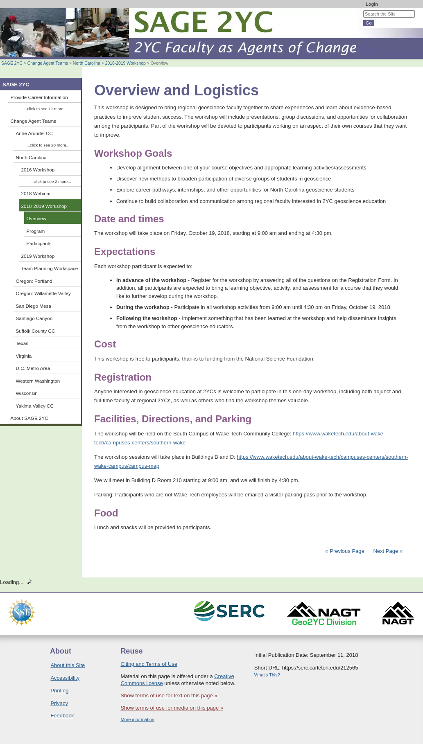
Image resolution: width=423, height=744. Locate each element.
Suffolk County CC (35, 331)
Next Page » (387, 551)
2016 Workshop (38, 169)
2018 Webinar (36, 193)
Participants (39, 243)
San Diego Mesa (33, 306)
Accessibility (64, 678)
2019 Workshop (38, 256)
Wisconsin (27, 393)
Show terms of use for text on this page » (168, 695)
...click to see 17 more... (45, 108)
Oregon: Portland (34, 281)
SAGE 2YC (12, 63)
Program (36, 231)
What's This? (267, 674)
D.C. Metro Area (33, 368)
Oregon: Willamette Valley (43, 293)
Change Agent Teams (47, 63)
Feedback (62, 715)
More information (137, 719)
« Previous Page (344, 551)
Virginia (24, 355)
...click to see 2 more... (50, 181)
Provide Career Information (39, 97)
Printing (59, 691)
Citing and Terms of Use (148, 664)
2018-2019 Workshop (125, 63)
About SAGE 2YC (29, 418)
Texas (22, 343)
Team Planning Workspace (49, 268)
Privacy (59, 703)
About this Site (67, 665)
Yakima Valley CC (35, 405)
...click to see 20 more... (48, 145)
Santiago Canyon (34, 318)
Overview (37, 218)
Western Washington (38, 380)
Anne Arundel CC (34, 133)
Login (372, 4)
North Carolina (86, 63)
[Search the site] (389, 14)
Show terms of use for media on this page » (171, 708)
